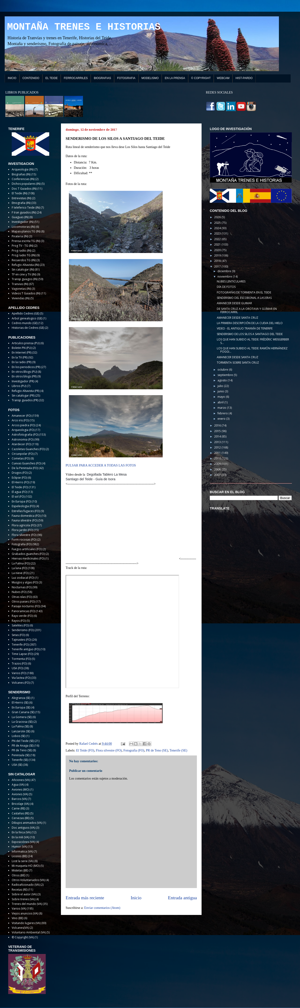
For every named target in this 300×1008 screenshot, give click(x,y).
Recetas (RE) (19, 890)
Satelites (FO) (20, 625)
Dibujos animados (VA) (27, 823)
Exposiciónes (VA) (23, 842)
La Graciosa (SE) (22, 722)
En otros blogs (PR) (24, 376)
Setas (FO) (18, 635)
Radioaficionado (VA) (26, 885)
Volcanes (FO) (21, 683)
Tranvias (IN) (20, 284)
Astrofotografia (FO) (25, 435)
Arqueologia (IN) (23, 169)
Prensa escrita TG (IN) (26, 241)
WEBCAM (223, 78)
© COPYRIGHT (201, 78)
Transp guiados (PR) (25, 400)
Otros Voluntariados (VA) (28, 880)
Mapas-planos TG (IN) (26, 231)
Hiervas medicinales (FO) (28, 558)
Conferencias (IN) (23, 179)
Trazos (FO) (19, 663)
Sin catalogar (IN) (23, 269)
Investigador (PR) (23, 381)
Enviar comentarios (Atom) (102, 908)
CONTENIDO (30, 78)
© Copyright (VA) (23, 937)
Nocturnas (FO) (22, 587)
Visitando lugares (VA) (26, 923)
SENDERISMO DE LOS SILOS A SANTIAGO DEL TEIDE (250, 334)
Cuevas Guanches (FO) (26, 463)
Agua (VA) (18, 785)
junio (221, 391)
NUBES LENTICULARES (231, 281)
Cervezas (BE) (21, 818)
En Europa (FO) (21, 501)
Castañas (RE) (20, 813)
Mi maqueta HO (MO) (26, 866)
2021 (217, 244)
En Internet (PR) (21, 352)
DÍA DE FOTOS (226, 287)
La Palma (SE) (20, 726)
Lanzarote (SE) (21, 731)
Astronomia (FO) (23, 439)
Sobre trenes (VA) (23, 899)
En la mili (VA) (20, 837)
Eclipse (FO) (19, 478)
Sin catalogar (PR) (23, 395)
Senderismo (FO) (23, 630)
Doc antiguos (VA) (23, 828)
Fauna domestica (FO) (26, 516)
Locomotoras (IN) (23, 227)
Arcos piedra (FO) (23, 425)
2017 (217, 266)
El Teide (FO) (85, 750)
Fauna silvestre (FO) (25, 520)
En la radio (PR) (21, 362)
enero (222, 419)
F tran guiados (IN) (24, 212)
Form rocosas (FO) (24, 540)
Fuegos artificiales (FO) (27, 549)
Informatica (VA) (22, 851)
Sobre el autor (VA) (24, 894)
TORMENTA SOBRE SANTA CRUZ (238, 363)
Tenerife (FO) (20, 645)
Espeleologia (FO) (23, 506)
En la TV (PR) (19, 357)
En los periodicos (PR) (26, 367)
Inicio (136, 897)
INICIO (12, 78)
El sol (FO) (18, 497)
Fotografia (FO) (133, 750)
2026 (217, 217)
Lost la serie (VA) (23, 861)
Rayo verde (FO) (22, 616)
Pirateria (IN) (20, 236)
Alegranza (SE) (21, 698)
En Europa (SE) (21, 707)
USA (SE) (17, 765)
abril (221, 402)
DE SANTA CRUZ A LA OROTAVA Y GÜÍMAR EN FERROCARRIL (247, 310)
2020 (217, 250)
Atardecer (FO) (21, 444)
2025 (217, 223)
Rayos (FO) (19, 621)
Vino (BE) (17, 918)
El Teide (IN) (19, 193)
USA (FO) (17, 668)
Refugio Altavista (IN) (25, 265)
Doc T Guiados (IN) (24, 189)
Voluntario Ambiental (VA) (29, 932)
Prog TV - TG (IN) (22, 246)
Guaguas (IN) (20, 217)
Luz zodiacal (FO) (23, 578)
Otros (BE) (18, 875)
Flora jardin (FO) (22, 530)
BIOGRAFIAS (102, 78)
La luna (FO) (19, 568)
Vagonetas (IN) (21, 289)
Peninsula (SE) (21, 755)
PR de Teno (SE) (157, 750)
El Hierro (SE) (20, 703)
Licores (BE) (19, 856)
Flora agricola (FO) (24, 525)
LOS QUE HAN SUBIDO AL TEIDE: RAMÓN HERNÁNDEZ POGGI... (252, 350)
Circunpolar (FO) (23, 454)
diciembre (225, 271)
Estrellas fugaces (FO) (26, 511)
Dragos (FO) (20, 473)
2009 (217, 464)
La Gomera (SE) (22, 717)
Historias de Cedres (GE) (28, 328)
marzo (222, 408)
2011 (217, 453)
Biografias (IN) (21, 174)
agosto (223, 380)
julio (221, 386)
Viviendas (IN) (21, 298)
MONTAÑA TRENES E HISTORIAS (84, 27)
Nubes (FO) (19, 592)
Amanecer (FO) (21, 416)
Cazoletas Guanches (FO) (28, 449)
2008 (217, 469)
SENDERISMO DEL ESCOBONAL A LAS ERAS (244, 298)
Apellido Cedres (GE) (25, 313)
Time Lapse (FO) (22, 654)
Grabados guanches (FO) (28, 554)
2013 (217, 442)
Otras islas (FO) (22, 597)
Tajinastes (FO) (21, 640)
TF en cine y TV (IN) (24, 274)
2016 (217, 425)
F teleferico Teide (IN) (26, 208)
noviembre (225, 276)
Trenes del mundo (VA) (27, 904)
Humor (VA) (19, 847)
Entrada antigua (182, 897)
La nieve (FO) (20, 573)
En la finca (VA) (21, 832)
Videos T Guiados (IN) (26, 293)
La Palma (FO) (21, 563)
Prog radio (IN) (21, 251)
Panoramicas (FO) (23, 611)
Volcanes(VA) (20, 928)
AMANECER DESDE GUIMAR (234, 303)
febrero (223, 413)
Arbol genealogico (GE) (27, 318)
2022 (217, 239)
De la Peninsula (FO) (25, 468)
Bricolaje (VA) (20, 804)
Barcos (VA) (19, 799)
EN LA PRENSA (175, 78)
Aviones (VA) (20, 794)
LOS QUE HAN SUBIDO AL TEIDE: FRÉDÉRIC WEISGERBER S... (253, 341)
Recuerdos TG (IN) (24, 260)
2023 (217, 233)
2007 (217, 475)
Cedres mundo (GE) (25, 323)
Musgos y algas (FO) (25, 582)
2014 (217, 436)
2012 (217, 447)
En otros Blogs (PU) (24, 372)
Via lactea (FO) (21, 678)
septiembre (226, 375)
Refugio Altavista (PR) (25, 391)
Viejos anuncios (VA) (25, 913)
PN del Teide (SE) (23, 741)
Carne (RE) (18, 808)
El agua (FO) (19, 492)
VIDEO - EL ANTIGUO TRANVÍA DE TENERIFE (245, 328)
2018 (217, 261)
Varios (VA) (19, 908)
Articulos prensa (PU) (26, 343)
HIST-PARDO (244, 78)
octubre (223, 370)
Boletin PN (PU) (22, 348)
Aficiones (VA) (21, 780)
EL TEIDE (51, 78)
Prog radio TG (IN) (24, 255)
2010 (217, 458)
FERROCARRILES (76, 78)
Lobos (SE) (18, 736)
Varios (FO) (19, 673)
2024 (217, 228)
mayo (222, 397)
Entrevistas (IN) (21, 198)
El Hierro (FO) (20, 482)
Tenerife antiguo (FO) (26, 649)
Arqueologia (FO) (23, 430)
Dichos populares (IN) (26, 184)
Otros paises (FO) (23, 601)
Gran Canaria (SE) (23, 712)
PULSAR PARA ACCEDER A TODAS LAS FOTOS (101, 465)
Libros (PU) (19, 386)
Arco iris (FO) (20, 420)
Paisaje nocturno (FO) (26, 606)
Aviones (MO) (20, 789)
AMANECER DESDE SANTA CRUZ (237, 318)
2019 (217, 255)
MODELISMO (150, 78)
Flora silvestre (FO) (109, 750)
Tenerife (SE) (178, 750)
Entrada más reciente (85, 897)
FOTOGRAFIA (126, 78)
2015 (217, 431)
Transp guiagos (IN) (25, 279)
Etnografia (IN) (21, 203)
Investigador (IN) (23, 222)
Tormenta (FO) (21, 659)
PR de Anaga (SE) (23, 746)
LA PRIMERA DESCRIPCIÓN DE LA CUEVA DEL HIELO (250, 323)
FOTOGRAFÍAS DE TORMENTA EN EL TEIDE (244, 292)
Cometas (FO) (21, 458)
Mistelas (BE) (20, 870)
